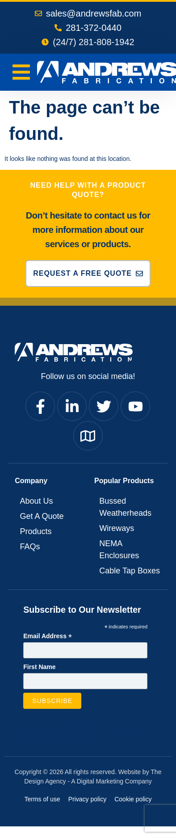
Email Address (47, 636)
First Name (39, 666)
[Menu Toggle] (21, 72)
